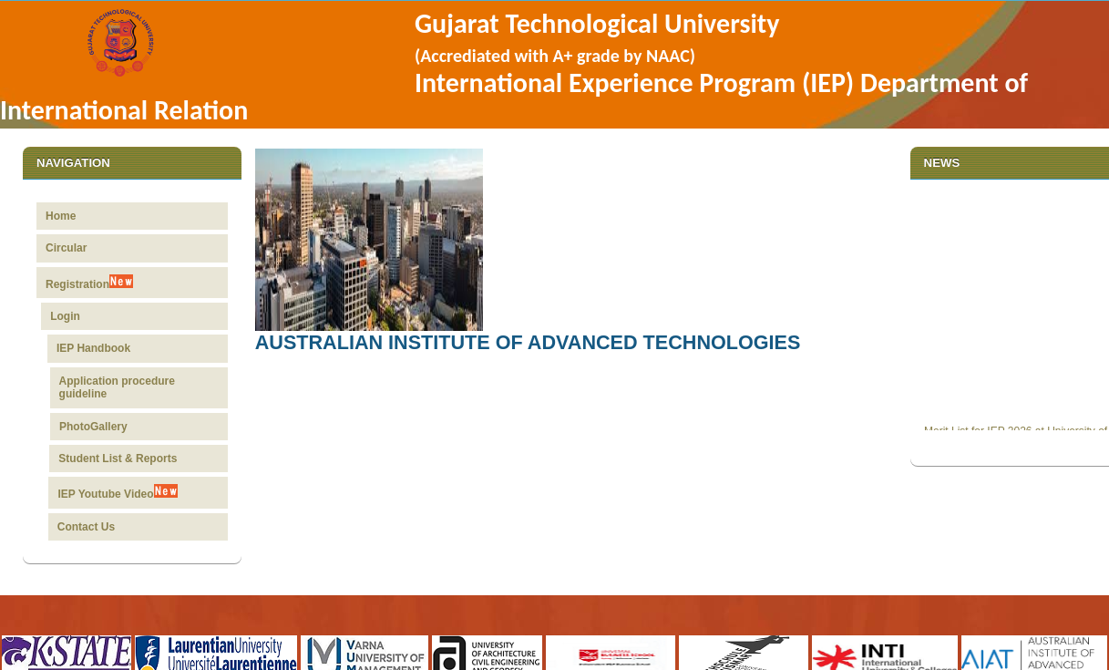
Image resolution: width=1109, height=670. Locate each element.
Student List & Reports (115, 458)
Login (71, 316)
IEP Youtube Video (114, 492)
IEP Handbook (96, 348)
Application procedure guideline (117, 387)
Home (61, 216)
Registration (90, 282)
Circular (66, 248)
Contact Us (82, 527)
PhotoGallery (91, 426)
